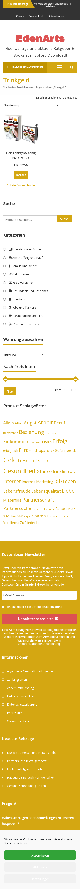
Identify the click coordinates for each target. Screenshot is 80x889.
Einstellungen (40, 879)
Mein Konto (56, 16)
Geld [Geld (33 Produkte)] (10, 460)
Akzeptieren (40, 855)
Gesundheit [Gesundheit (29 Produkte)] (19, 471)
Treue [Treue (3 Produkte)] (64, 516)
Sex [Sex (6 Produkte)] (20, 516)
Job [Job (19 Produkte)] (58, 481)
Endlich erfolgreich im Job (24, 769)
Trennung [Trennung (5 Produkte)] (53, 516)
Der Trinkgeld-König (21, 153)
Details (21, 175)
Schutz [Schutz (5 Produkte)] (70, 509)
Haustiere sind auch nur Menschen (31, 777)
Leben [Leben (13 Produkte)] (69, 481)
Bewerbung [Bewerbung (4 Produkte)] (10, 433)
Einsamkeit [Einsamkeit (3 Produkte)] (35, 442)
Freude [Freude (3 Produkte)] (50, 450)
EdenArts (40, 38)
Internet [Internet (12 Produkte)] (12, 481)
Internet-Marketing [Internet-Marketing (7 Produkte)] (37, 481)
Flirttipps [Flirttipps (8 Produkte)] (37, 450)
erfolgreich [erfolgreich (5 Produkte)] (10, 451)
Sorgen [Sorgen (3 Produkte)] (27, 516)
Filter (10, 391)
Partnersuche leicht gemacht (27, 761)
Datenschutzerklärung (47, 607)
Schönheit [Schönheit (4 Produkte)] (9, 516)
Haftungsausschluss (21, 696)
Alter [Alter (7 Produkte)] (19, 423)
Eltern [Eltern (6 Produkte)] (47, 442)
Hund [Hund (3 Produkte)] (73, 472)
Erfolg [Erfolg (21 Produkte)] (59, 441)
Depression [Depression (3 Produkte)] (51, 433)
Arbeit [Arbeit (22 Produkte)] (45, 422)
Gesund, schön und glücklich (26, 786)
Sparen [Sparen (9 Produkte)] (39, 515)
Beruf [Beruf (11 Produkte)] (59, 423)
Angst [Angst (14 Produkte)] (30, 422)
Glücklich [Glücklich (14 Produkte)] (59, 471)
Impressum (15, 713)
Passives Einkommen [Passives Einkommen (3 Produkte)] (43, 509)
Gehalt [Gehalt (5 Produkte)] (71, 451)
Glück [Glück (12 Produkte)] (42, 472)
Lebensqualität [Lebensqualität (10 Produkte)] (46, 491)
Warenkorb (36, 16)
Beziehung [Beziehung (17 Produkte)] (31, 431)
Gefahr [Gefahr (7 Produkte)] (60, 450)
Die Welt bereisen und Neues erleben (51, 5)
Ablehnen (40, 867)
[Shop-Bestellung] (31, 105)
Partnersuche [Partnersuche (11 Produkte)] (17, 508)
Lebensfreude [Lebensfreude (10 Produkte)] (17, 491)
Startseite (9, 87)
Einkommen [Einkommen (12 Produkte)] (15, 441)
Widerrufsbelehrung (20, 688)
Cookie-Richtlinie (18, 721)
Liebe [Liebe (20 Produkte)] (68, 490)
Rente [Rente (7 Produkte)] (60, 508)
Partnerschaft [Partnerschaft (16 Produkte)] (38, 499)
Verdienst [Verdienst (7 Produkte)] (11, 522)
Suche (64, 219)
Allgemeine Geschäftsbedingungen (31, 671)
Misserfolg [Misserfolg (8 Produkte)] (12, 500)
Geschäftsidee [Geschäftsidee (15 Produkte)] (34, 460)
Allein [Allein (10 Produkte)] (8, 423)
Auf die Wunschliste (21, 185)
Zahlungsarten (17, 680)
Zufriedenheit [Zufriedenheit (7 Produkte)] (31, 522)
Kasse (20, 16)
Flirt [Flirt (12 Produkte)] (23, 450)
